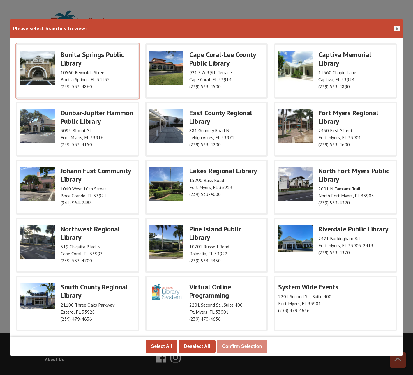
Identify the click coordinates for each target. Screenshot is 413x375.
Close (396, 28)
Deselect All (197, 346)
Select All (161, 346)
